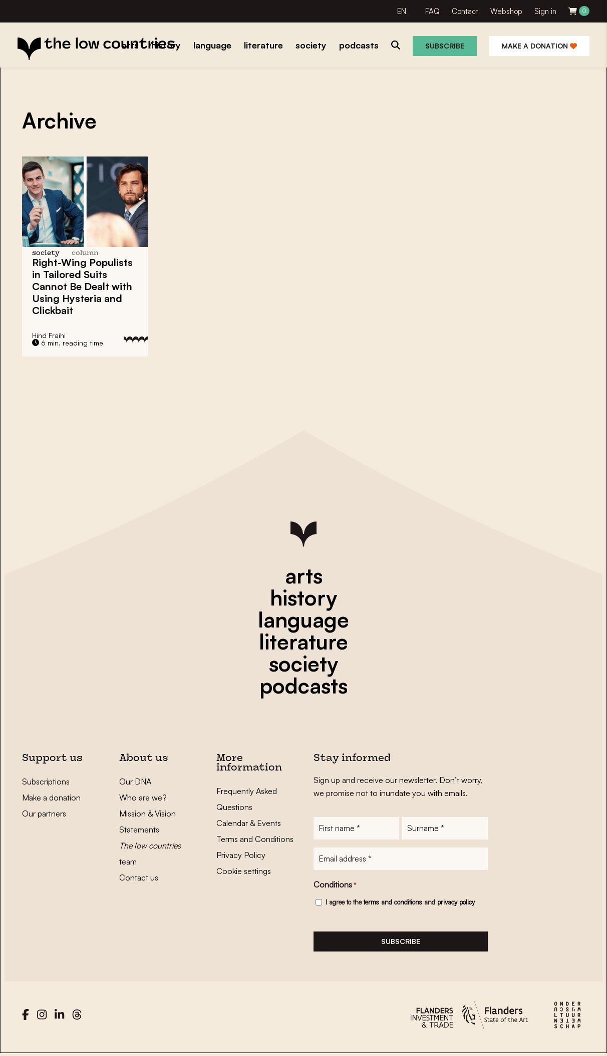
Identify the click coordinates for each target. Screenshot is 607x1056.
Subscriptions (46, 781)
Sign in (545, 11)
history (303, 597)
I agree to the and (400, 903)
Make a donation (539, 46)
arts (304, 575)
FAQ (432, 11)
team (150, 853)
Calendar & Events (248, 823)
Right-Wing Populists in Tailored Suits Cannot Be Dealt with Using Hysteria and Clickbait (82, 286)
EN (401, 11)
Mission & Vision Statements (147, 821)
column (85, 253)
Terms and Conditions (254, 839)
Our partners (44, 813)
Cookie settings (243, 871)
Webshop (506, 11)
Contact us (138, 877)
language (303, 619)
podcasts (303, 685)
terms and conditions (393, 903)
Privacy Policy (240, 855)
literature (303, 641)
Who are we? (143, 797)
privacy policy (456, 903)
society (303, 663)
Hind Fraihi (49, 335)
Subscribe (444, 46)
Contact (465, 11)
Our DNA (135, 781)
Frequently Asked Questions (246, 799)
